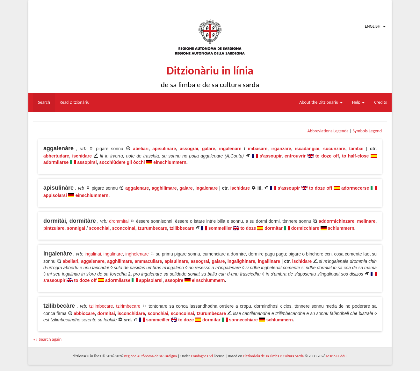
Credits (380, 102)
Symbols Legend (367, 131)
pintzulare (53, 228)
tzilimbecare (101, 306)
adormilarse (56, 162)
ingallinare (269, 261)
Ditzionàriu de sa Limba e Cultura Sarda (273, 356)
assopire (174, 280)
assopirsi (87, 162)
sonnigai (76, 228)
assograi (189, 148)
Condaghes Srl (202, 356)
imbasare (257, 148)
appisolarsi (55, 195)
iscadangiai (307, 148)
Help (358, 102)
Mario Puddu (336, 356)
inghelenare (137, 253)
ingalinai (93, 253)
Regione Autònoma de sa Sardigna (150, 356)
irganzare (281, 148)
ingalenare (230, 148)
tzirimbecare (128, 306)
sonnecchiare (243, 319)
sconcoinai (123, 228)
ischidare (81, 155)
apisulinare (164, 148)
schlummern (341, 228)
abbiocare (84, 313)
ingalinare (113, 253)
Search (44, 102)
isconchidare (131, 313)
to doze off (327, 155)
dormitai (106, 313)
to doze (248, 228)
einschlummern (169, 162)
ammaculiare (148, 261)
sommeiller (220, 228)
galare (208, 148)
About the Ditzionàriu (321, 102)
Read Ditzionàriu (75, 102)
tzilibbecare (182, 228)
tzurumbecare (152, 228)
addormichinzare (336, 221)
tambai (356, 148)
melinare (366, 221)
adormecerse (355, 188)
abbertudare (56, 155)
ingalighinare (241, 261)
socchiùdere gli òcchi (122, 162)
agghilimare (164, 188)
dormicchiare (305, 228)
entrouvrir (295, 155)
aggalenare (137, 188)
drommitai (118, 221)
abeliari (140, 148)
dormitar (273, 228)
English (372, 26)
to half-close (355, 155)
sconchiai (99, 228)
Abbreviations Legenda (327, 131)
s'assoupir (271, 155)
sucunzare (334, 148)
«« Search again (47, 339)
